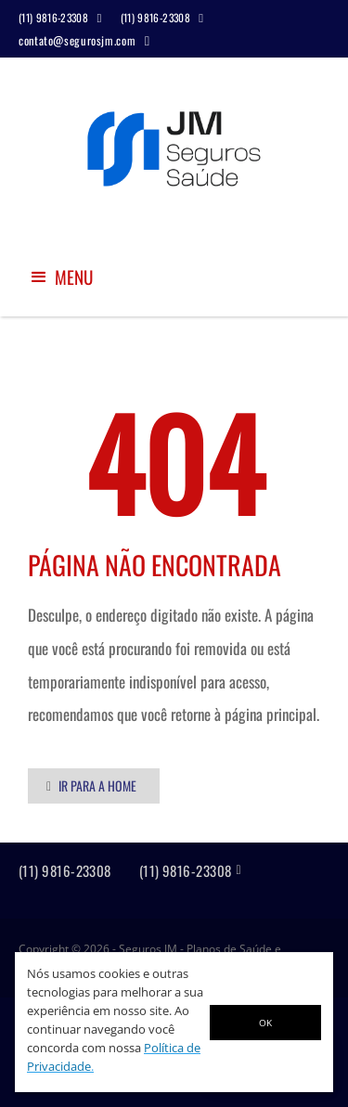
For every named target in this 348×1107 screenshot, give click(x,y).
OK (265, 1022)
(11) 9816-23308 (65, 871)
